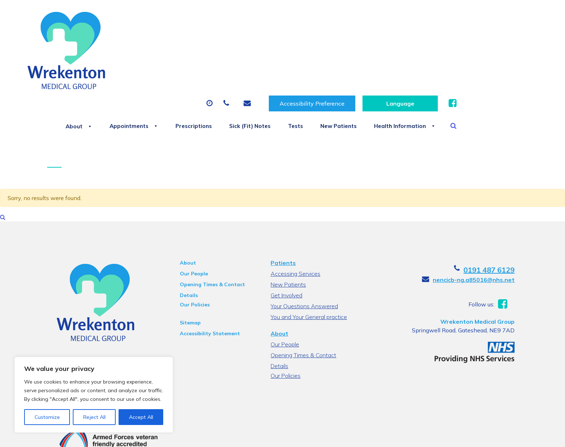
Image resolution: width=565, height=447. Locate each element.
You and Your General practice (309, 271)
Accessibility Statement (208, 287)
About (133, 51)
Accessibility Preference (399, 18)
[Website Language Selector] (487, 18)
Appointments (194, 51)
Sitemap (188, 277)
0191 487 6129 (492, 224)
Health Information (500, 51)
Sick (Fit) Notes (324, 51)
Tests (376, 51)
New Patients (426, 51)
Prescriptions (261, 51)
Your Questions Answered (304, 260)
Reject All (94, 417)
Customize (47, 417)
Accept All (141, 417)
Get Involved (286, 249)
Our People (192, 228)
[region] (93, 395)
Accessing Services (295, 227)
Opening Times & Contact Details (211, 239)
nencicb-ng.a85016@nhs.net (477, 234)
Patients (283, 217)
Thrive (510, 436)
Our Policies (193, 259)
